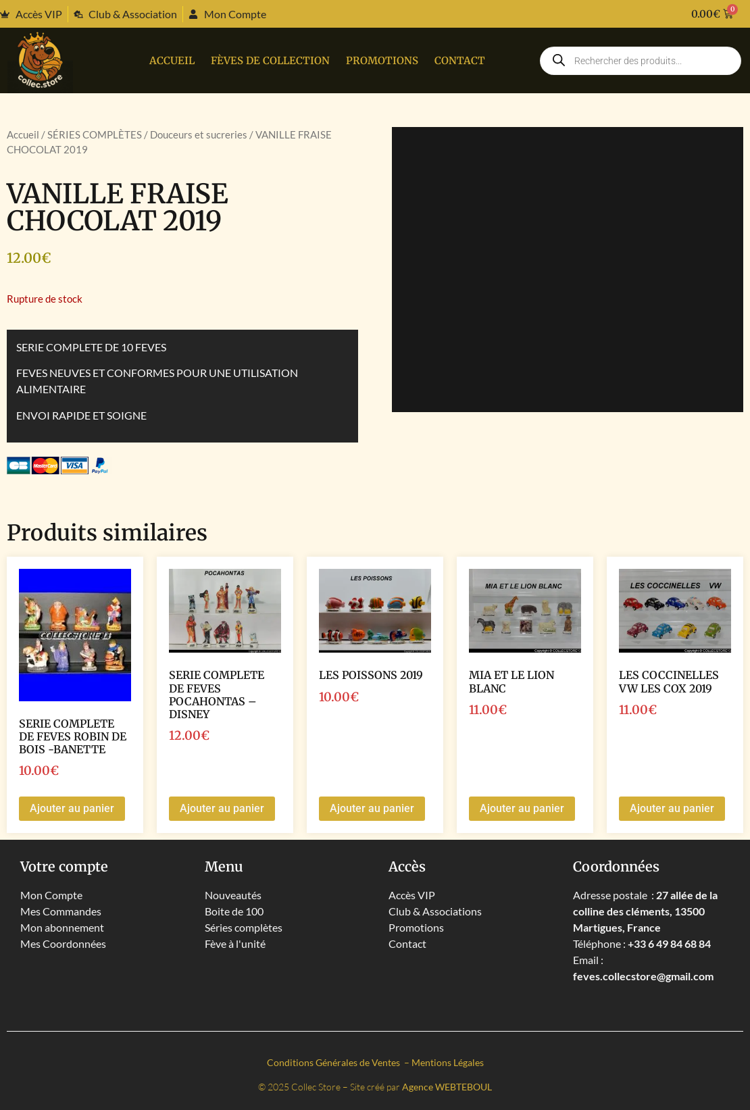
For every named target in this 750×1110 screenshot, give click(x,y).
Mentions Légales (447, 1062)
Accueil (172, 60)
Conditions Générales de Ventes (334, 1062)
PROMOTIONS (382, 60)
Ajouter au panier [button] (72, 808)
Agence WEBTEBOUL (447, 1086)
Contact (459, 60)
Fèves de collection (270, 60)
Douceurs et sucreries (198, 134)
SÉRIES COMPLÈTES (94, 134)
